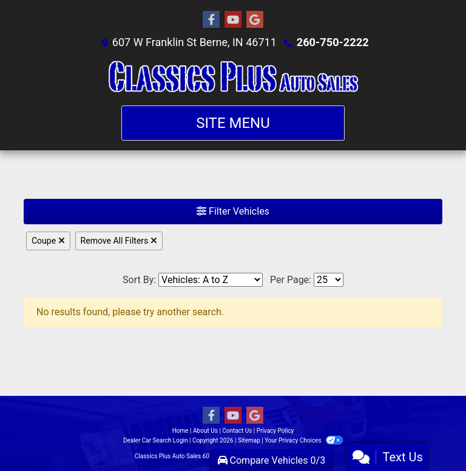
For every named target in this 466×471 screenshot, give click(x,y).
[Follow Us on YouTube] (233, 20)
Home (180, 430)
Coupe (48, 241)
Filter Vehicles (233, 211)
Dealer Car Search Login (155, 440)
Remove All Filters (119, 241)
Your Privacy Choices (304, 440)
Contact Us (237, 430)
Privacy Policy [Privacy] (275, 430)
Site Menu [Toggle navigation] (233, 123)
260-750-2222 (332, 42)
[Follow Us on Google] (254, 20)
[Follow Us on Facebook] (211, 20)
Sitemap (249, 440)
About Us (205, 430)
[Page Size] (328, 280)
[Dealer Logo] (233, 77)
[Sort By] (210, 280)
